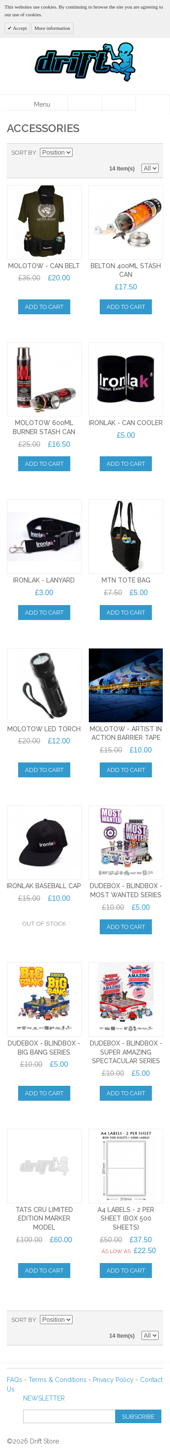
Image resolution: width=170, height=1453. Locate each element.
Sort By (23, 152)
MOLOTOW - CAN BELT (44, 266)
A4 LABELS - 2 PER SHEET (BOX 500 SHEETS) (125, 1218)
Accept (19, 28)
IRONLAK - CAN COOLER (126, 422)
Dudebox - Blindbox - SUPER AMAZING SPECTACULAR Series (126, 1052)
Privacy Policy (113, 1379)
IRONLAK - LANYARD (44, 580)
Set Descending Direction (80, 153)
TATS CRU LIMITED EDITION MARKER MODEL (44, 1218)
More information (52, 28)
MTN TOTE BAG (126, 580)
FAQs (14, 1379)
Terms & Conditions (58, 1379)
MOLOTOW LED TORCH (44, 729)
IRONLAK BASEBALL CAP (44, 886)
